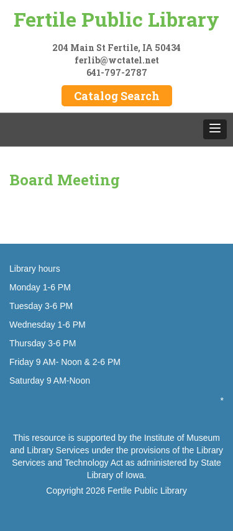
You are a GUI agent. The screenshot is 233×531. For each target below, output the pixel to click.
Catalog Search (117, 95)
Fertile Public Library (116, 19)
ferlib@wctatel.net (117, 60)
